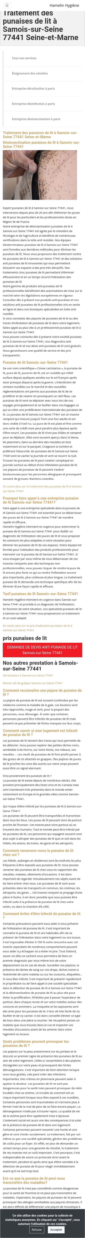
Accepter (56, 1229)
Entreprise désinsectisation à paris (36, 119)
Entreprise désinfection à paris (33, 104)
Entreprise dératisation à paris (33, 88)
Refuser (37, 1229)
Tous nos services (24, 58)
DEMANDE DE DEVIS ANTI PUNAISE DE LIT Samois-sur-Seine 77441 (42, 650)
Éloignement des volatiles (30, 73)
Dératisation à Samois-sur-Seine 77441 (28, 675)
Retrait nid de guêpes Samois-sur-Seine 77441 (33, 683)
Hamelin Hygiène (64, 5)
